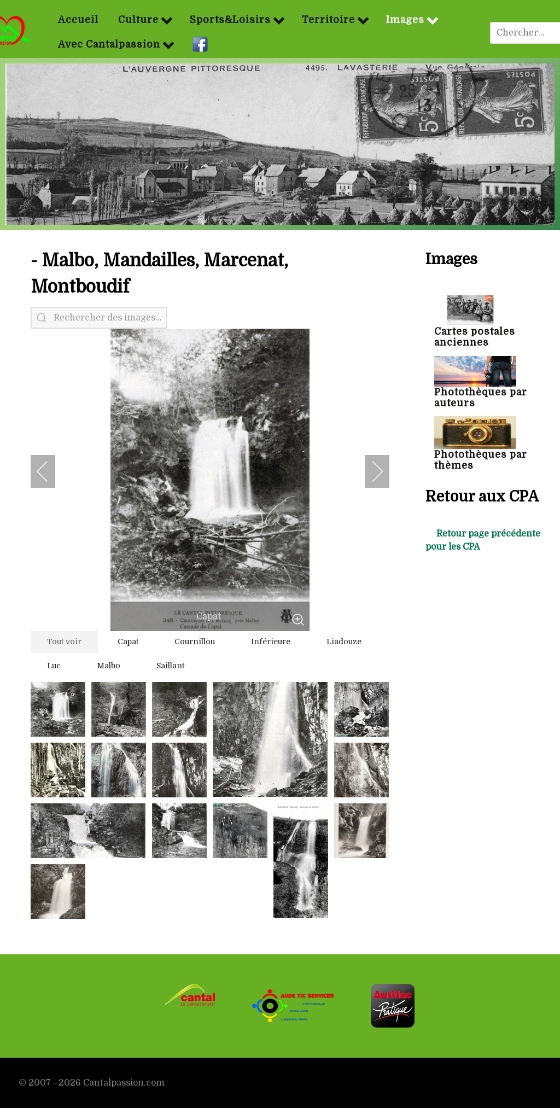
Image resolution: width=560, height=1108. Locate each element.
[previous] (50, 471)
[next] (370, 471)
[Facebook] (201, 44)
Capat (208, 616)
